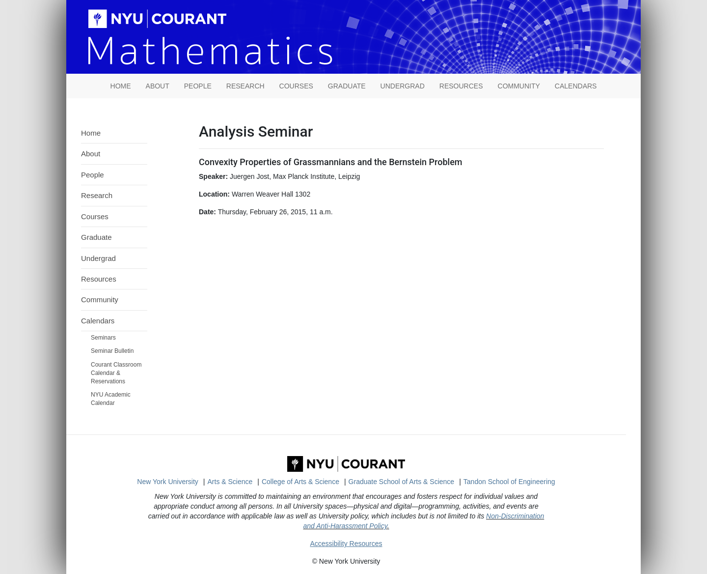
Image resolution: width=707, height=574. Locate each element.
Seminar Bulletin (112, 350)
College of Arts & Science (300, 482)
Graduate (347, 86)
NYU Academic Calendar (111, 398)
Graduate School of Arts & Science (402, 482)
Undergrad (403, 86)
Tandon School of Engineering (509, 482)
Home (91, 133)
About (157, 86)
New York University (167, 482)
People (198, 86)
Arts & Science (230, 482)
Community (519, 86)
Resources (461, 86)
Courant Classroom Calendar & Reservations (116, 373)
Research (245, 86)
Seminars (103, 337)
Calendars (576, 86)
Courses (296, 86)
